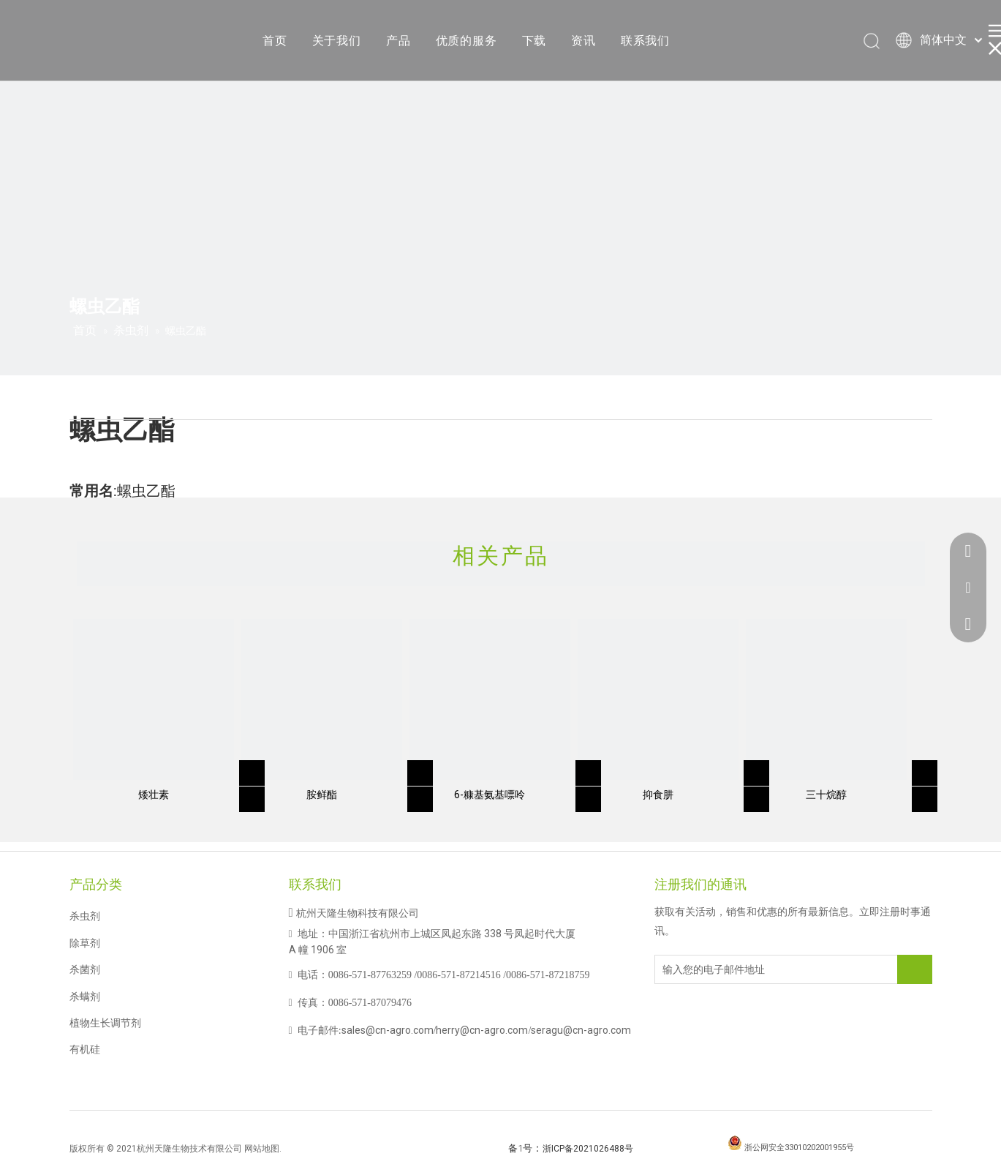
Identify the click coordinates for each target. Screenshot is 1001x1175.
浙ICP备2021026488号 (588, 1149)
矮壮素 (153, 794)
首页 (274, 41)
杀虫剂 (84, 916)
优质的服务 (466, 41)
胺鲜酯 (321, 794)
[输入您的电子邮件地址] (713, 969)
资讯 (583, 41)
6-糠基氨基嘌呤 (489, 794)
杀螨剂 (84, 996)
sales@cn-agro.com (387, 1030)
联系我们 (645, 41)
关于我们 (336, 41)
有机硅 (84, 1049)
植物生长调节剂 (105, 1023)
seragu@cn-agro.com (581, 1030)
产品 (398, 41)
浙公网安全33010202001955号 (799, 1147)
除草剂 (84, 943)
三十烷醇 (826, 794)
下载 (534, 41)
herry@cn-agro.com (482, 1030)
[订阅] (914, 969)
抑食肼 (658, 794)
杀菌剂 (84, 969)
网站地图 (261, 1149)
